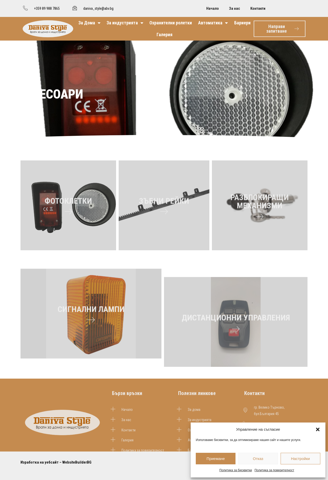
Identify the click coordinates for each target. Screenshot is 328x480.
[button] (317, 429)
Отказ (258, 458)
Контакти (257, 8)
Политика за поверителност (274, 470)
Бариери (242, 22)
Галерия (164, 34)
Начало (212, 8)
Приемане (216, 458)
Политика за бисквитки (235, 470)
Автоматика (213, 23)
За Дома (89, 23)
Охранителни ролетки (170, 22)
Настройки (300, 458)
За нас (234, 8)
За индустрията (125, 23)
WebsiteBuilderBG (76, 462)
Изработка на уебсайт (39, 462)
